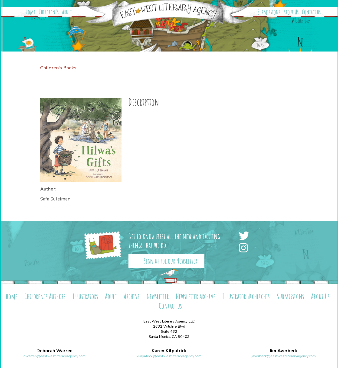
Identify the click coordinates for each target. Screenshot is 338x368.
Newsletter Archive (195, 296)
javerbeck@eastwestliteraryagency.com (283, 356)
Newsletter (158, 296)
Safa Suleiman (55, 199)
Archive (132, 296)
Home (31, 12)
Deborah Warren (54, 351)
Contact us (311, 12)
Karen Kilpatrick (169, 351)
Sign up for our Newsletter (170, 261)
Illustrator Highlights (246, 296)
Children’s (49, 12)
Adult (67, 12)
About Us (291, 12)
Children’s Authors (45, 296)
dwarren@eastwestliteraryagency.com (54, 356)
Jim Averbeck (283, 351)
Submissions (269, 12)
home (11, 296)
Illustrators (85, 296)
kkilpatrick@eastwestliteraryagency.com (169, 356)
